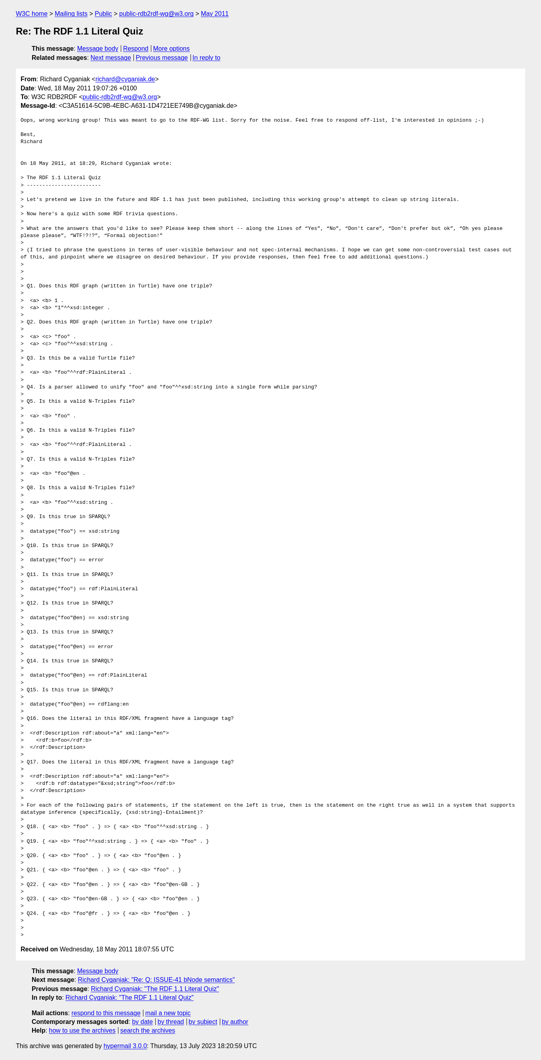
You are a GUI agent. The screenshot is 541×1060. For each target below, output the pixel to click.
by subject (203, 1021)
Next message (111, 57)
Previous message (162, 57)
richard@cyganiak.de (125, 79)
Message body (97, 48)
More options (171, 48)
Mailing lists (71, 13)
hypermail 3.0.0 (125, 1046)
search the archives (147, 1030)
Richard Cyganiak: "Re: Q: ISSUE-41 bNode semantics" (156, 979)
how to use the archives (82, 1030)
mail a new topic (168, 1013)
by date (142, 1021)
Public (103, 13)
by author (235, 1021)
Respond (136, 48)
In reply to (206, 57)
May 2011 (215, 13)
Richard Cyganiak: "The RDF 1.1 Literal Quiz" (155, 988)
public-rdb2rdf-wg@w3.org (156, 13)
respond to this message (105, 1013)
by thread (171, 1021)
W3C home (32, 13)
